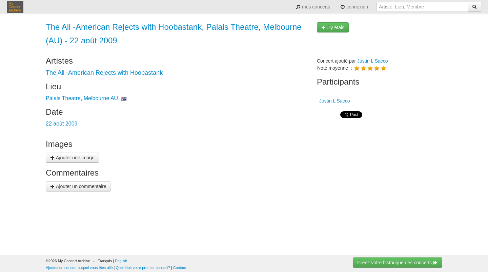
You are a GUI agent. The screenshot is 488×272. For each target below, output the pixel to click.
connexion (354, 6)
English (121, 261)
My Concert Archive (15, 6)
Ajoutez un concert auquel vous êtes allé (79, 268)
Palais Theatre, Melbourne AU (82, 98)
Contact (179, 268)
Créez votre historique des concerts (397, 262)
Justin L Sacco (372, 61)
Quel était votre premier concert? (143, 268)
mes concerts (313, 6)
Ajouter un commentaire (78, 186)
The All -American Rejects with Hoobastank (104, 72)
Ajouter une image (72, 157)
